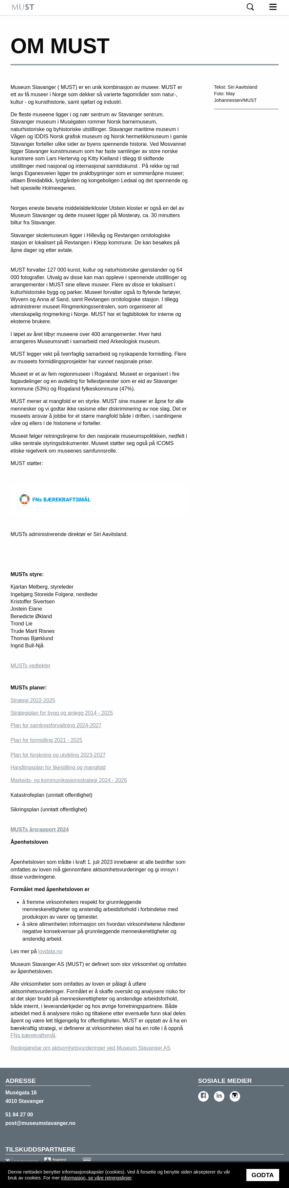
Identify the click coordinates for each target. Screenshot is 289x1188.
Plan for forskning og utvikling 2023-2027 (58, 755)
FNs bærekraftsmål (32, 1035)
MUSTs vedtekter (30, 665)
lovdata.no (50, 951)
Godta (263, 1175)
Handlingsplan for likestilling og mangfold (58, 767)
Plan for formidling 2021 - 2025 (46, 740)
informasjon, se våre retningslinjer (96, 1177)
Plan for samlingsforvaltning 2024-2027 (56, 725)
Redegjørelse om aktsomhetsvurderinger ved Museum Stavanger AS (90, 1048)
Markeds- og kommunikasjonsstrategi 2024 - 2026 (68, 780)
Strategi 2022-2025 (32, 700)
